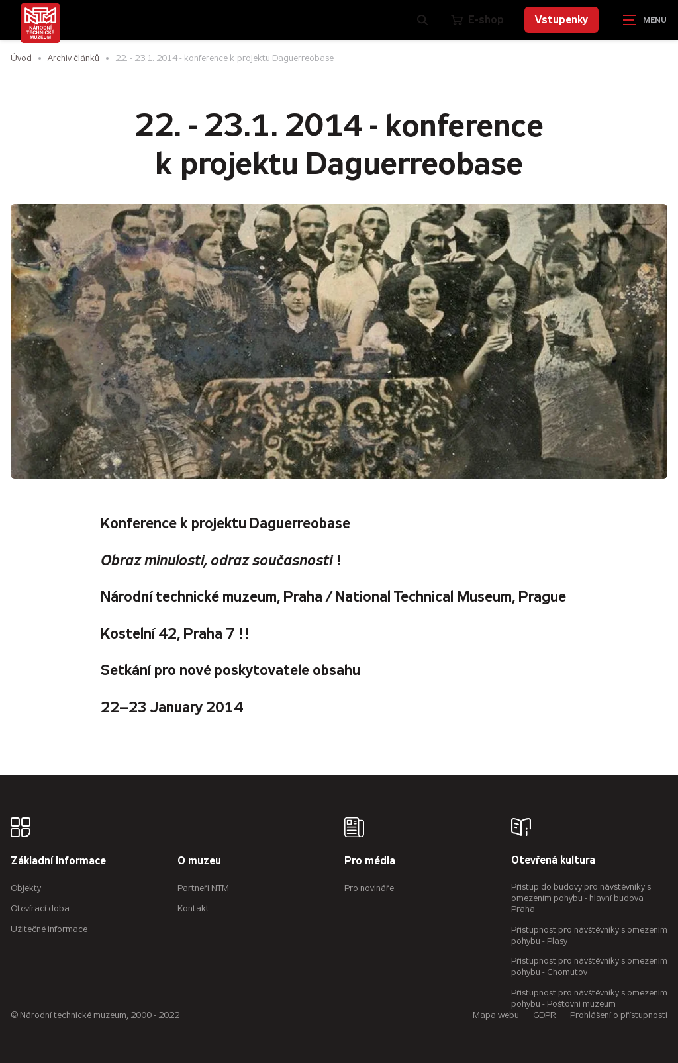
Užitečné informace (49, 929)
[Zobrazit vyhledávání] (423, 20)
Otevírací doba (40, 908)
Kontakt (193, 908)
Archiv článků (73, 58)
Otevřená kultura (553, 860)
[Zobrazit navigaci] (645, 20)
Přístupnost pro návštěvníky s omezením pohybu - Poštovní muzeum (589, 998)
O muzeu (199, 861)
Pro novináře (369, 888)
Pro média (369, 861)
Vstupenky (561, 19)
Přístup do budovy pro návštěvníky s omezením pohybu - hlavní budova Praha (581, 898)
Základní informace (58, 861)
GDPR (544, 1015)
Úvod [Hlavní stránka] (21, 58)
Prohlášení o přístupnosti (618, 1015)
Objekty (26, 888)
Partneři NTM (203, 888)
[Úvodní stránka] (40, 23)
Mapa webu (496, 1015)
